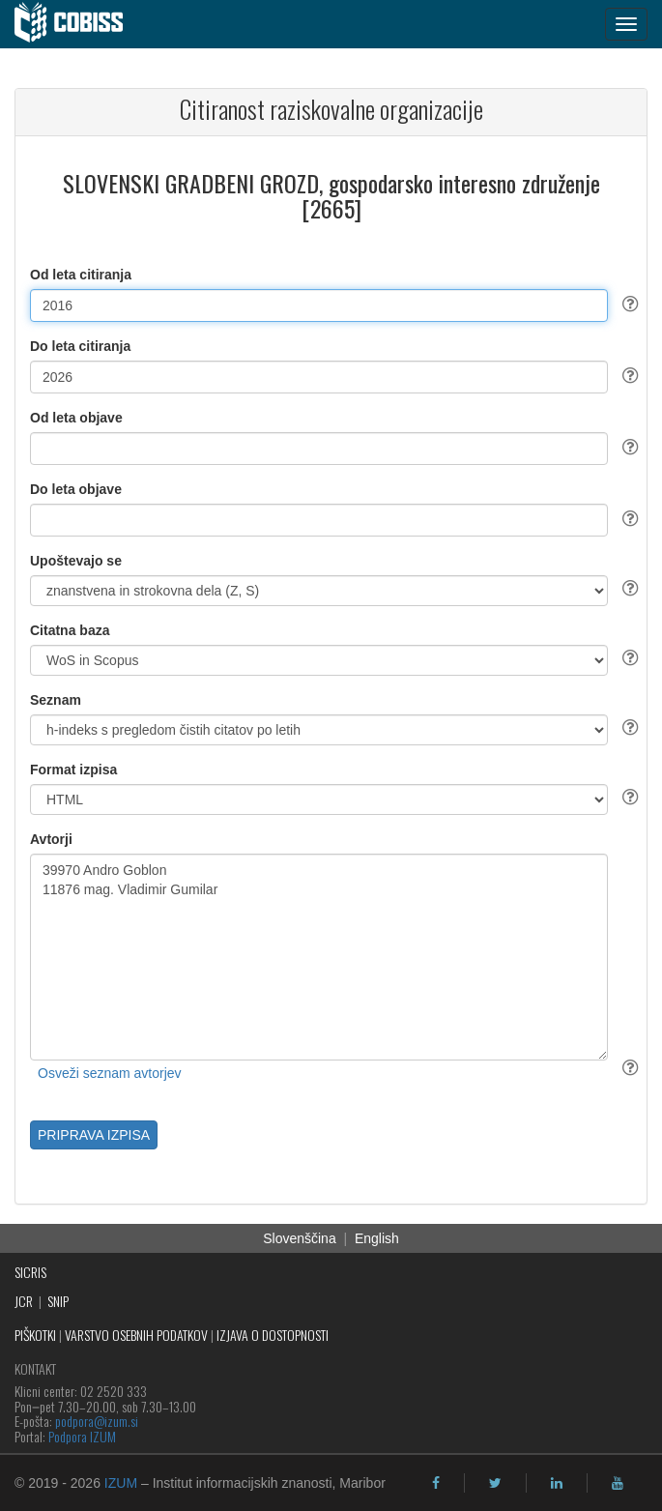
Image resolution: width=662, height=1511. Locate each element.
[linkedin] (556, 1483)
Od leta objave (76, 417)
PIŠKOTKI (35, 1334)
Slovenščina (299, 1238)
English (377, 1238)
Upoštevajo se (76, 560)
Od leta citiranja (80, 274)
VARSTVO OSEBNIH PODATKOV (136, 1334)
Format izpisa (73, 769)
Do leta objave (76, 489)
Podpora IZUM (82, 1436)
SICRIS (30, 1272)
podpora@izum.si (96, 1420)
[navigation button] (626, 24)
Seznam (55, 700)
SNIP (58, 1301)
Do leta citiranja (80, 346)
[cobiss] (79, 24)
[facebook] (436, 1483)
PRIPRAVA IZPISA (94, 1135)
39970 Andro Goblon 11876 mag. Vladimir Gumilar (319, 957)
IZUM (120, 1483)
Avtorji (51, 839)
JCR (23, 1301)
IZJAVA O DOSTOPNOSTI (272, 1334)
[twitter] (495, 1483)
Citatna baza (69, 630)
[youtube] (617, 1483)
